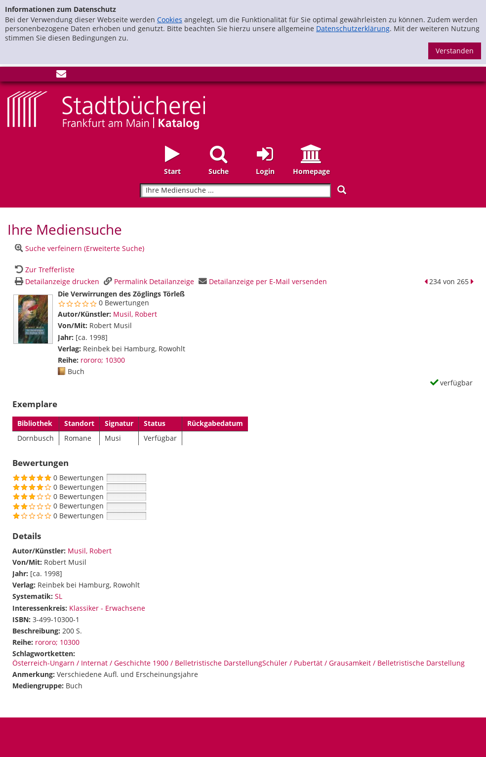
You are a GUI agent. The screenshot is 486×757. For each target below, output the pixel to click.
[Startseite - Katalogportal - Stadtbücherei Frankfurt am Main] (106, 109)
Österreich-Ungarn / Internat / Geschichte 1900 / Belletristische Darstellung (137, 663)
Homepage (311, 171)
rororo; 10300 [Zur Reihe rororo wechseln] (103, 360)
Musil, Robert (135, 314)
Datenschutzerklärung (353, 28)
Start (172, 171)
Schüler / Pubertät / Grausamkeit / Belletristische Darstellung (363, 663)
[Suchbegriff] (235, 190)
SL (58, 596)
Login (265, 171)
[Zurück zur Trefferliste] (43, 269)
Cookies (169, 19)
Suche (218, 171)
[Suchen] (341, 190)
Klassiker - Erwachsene (107, 608)
